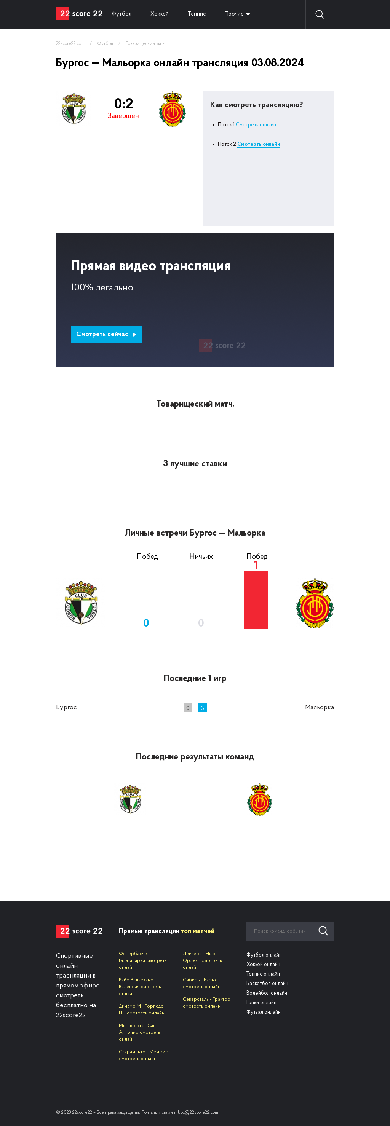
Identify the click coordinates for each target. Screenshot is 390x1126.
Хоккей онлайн (263, 965)
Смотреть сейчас (106, 334)
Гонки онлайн (261, 1003)
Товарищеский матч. (146, 43)
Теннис (197, 14)
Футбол (121, 14)
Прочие (234, 14)
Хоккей (159, 14)
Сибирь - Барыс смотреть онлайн (202, 983)
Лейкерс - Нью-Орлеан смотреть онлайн (202, 960)
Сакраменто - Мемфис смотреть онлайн (143, 1055)
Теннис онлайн (263, 974)
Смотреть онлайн (256, 125)
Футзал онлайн (263, 1012)
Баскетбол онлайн (267, 984)
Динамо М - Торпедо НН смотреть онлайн (142, 1010)
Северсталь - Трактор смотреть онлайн (206, 1003)
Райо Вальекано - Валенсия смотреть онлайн (140, 987)
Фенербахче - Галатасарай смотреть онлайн (143, 960)
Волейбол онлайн (266, 993)
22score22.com (70, 43)
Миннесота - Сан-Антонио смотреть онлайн (139, 1032)
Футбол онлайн (264, 955)
